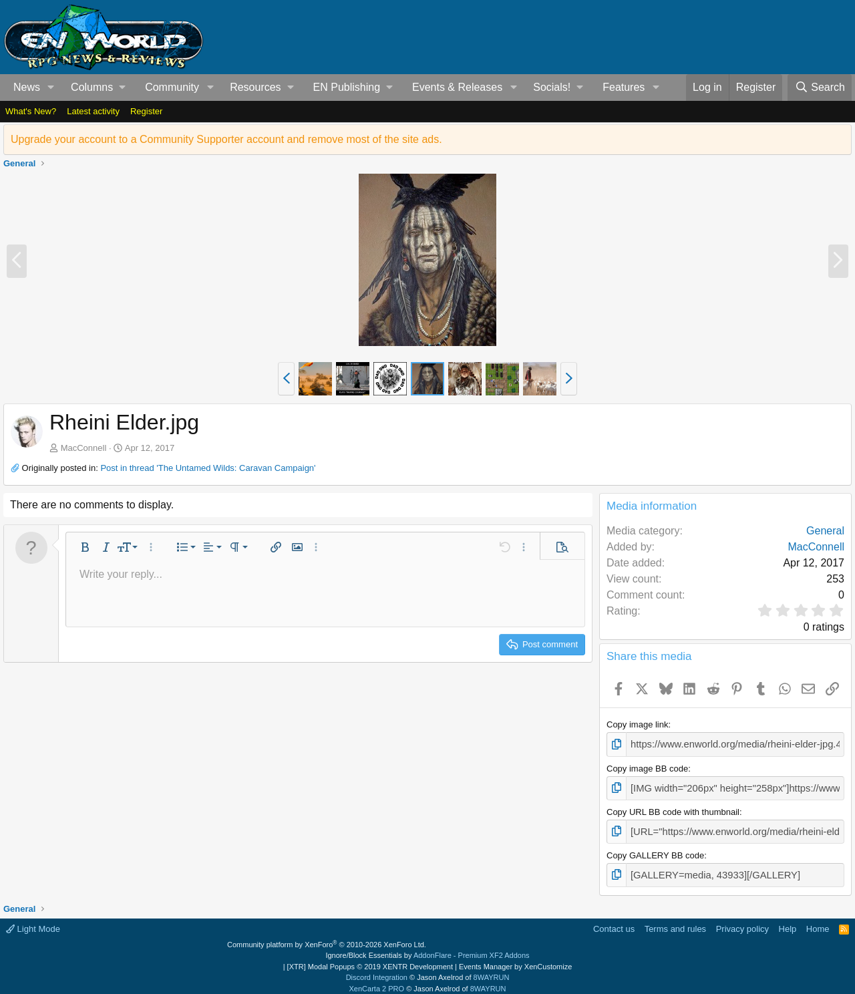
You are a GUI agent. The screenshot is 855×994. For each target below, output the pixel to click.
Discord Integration (376, 971)
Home (818, 922)
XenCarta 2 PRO (377, 982)
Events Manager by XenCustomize (515, 960)
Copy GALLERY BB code (655, 850)
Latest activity (93, 111)
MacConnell (84, 448)
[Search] (820, 87)
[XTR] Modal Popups (370, 960)
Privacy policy (742, 922)
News (26, 87)
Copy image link (638, 724)
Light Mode (33, 922)
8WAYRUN (492, 971)
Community (172, 87)
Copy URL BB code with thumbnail (673, 808)
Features (624, 87)
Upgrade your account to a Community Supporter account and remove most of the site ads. (226, 139)
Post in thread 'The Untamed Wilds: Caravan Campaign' (207, 468)
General (825, 530)
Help (788, 922)
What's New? (30, 111)
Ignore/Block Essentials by (427, 949)
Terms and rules (675, 922)
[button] (51, 87)
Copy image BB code (647, 767)
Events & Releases (457, 87)
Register (146, 111)
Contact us (614, 922)
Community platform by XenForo (326, 938)
